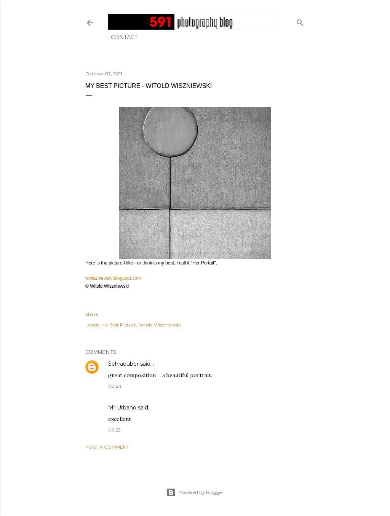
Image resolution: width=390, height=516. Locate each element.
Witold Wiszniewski (159, 325)
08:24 (114, 386)
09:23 (114, 430)
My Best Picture (118, 325)
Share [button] (91, 314)
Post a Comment (107, 447)
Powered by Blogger (195, 492)
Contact (124, 37)
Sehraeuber (123, 363)
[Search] (300, 21)
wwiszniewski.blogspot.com (113, 278)
